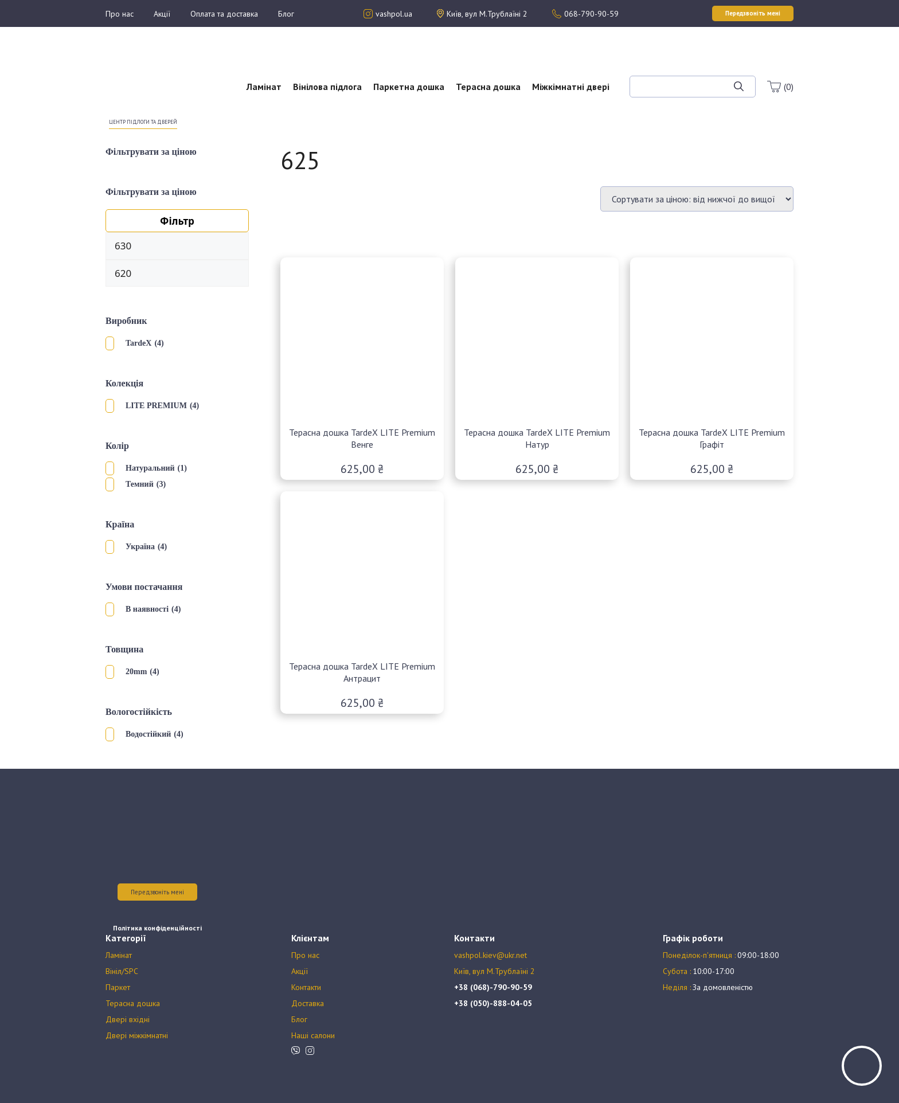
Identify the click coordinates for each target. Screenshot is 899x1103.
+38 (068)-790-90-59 (493, 987)
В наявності (147, 609)
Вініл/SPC (121, 971)
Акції (162, 14)
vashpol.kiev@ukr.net (490, 955)
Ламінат (264, 86)
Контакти (306, 987)
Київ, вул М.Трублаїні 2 (494, 971)
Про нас (119, 14)
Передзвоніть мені (157, 892)
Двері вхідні (127, 1019)
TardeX (138, 343)
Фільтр (177, 221)
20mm (136, 671)
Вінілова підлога (327, 86)
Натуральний (150, 468)
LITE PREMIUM (156, 405)
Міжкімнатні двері (570, 86)
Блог (286, 14)
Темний (140, 484)
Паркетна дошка (408, 86)
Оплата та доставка (224, 14)
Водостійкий (148, 734)
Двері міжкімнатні (136, 1035)
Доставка (307, 1003)
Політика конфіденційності (157, 928)
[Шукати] (739, 86)
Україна (140, 546)
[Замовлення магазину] (697, 199)
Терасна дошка (488, 86)
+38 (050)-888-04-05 (493, 1003)
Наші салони (313, 1035)
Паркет (117, 987)
